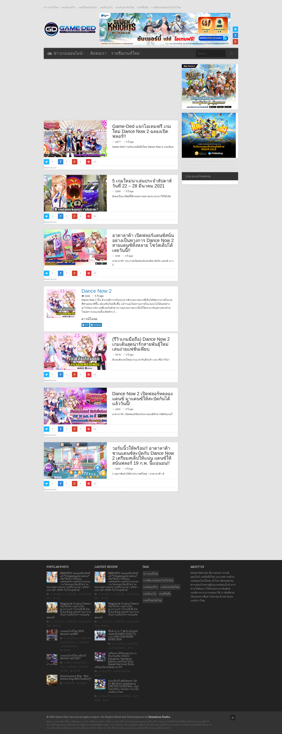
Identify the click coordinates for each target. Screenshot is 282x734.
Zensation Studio (159, 717)
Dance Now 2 (96, 291)
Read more (50, 167)
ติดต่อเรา (98, 53)
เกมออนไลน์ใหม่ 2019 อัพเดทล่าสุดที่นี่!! (72, 632)
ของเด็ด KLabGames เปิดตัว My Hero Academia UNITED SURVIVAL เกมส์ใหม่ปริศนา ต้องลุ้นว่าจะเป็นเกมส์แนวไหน (123, 686)
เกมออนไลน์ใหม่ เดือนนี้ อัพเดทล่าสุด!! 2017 (73, 657)
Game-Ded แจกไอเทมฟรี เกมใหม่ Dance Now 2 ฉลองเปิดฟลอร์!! (141, 131)
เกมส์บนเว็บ (106, 7)
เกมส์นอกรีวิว (68, 7)
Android (96, 325)
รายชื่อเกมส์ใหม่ (125, 53)
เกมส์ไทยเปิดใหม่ (87, 7)
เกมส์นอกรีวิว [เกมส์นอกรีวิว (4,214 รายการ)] (150, 587)
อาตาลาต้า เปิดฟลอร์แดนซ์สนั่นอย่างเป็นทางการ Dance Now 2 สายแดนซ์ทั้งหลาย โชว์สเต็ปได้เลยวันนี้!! (143, 243)
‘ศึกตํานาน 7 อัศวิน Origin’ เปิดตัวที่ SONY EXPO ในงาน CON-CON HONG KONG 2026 (123, 635)
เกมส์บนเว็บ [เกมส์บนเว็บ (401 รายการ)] (149, 593)
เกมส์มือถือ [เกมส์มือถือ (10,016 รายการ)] (164, 593)
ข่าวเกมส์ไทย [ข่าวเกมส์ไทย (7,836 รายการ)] (150, 573)
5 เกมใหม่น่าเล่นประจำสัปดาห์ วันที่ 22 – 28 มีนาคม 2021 (142, 183)
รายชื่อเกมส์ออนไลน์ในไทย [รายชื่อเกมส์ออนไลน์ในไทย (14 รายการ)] (158, 580)
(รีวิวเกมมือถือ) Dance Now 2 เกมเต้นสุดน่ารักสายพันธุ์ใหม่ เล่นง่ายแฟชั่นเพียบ (141, 344)
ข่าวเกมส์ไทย (51, 7)
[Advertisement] (111, 89)
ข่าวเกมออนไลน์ (68, 53)
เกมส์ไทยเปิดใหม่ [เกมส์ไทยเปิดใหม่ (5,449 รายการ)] (152, 600)
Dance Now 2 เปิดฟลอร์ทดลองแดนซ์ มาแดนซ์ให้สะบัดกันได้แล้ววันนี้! (142, 398)
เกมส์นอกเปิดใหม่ (124, 7)
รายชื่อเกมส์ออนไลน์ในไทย (166, 7)
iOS (85, 325)
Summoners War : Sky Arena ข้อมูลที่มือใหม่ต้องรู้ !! (75, 677)
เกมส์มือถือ (142, 7)
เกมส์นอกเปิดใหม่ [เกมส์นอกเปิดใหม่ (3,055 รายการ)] (170, 587)
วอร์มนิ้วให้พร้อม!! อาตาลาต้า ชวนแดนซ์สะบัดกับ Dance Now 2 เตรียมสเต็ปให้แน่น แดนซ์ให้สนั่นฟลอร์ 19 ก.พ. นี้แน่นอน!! (143, 456)
